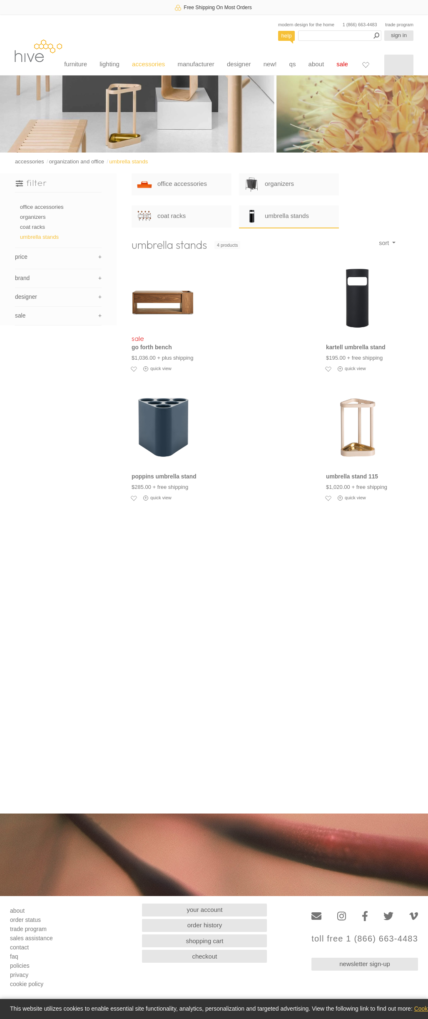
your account (205, 909)
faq (14, 956)
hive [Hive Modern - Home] (38, 50)
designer (239, 64)
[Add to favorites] (134, 369)
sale (342, 64)
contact (19, 947)
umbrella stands (128, 161)
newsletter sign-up (364, 963)
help (286, 36)
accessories (148, 64)
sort (385, 243)
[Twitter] (388, 916)
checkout (204, 956)
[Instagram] (341, 916)
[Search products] (339, 35)
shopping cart (204, 940)
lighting (109, 64)
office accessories (42, 207)
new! (270, 64)
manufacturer (195, 64)
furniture (75, 64)
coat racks (32, 227)
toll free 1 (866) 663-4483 (364, 938)
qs (292, 64)
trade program (399, 24)
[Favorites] (366, 65)
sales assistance (31, 938)
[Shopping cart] (398, 65)
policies (20, 965)
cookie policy (26, 984)
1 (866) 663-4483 (360, 24)
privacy (19, 974)
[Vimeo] (413, 916)
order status (25, 919)
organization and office (76, 161)
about (316, 64)
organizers (33, 217)
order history (204, 925)
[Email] (316, 916)
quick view (157, 368)
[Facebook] (365, 916)
